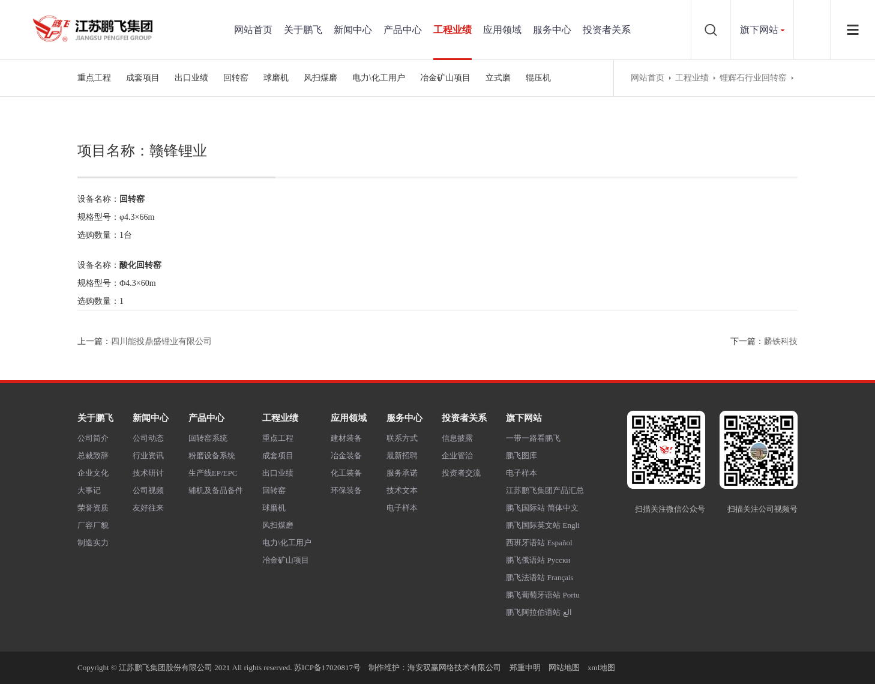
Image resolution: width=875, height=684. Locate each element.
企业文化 (93, 472)
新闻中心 (353, 30)
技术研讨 (148, 472)
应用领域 (502, 30)
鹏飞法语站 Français (539, 577)
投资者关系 (607, 30)
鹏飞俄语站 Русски (538, 559)
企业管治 (457, 455)
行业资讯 (148, 455)
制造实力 (93, 542)
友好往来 (148, 507)
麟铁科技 (781, 341)
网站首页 (253, 30)
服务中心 (552, 30)
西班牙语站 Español (539, 542)
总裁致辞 (93, 455)
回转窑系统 (207, 438)
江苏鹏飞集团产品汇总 (545, 490)
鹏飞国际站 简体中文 (542, 507)
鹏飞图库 (521, 455)
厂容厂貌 (93, 525)
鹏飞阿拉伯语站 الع (538, 612)
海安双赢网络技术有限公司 (454, 667)
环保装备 (346, 490)
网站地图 (564, 667)
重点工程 (94, 77)
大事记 (89, 490)
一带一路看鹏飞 (533, 438)
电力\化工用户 (378, 77)
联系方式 (402, 438)
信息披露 (457, 438)
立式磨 (498, 77)
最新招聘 (402, 455)
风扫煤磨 (320, 77)
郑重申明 (525, 667)
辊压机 (538, 77)
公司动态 (148, 438)
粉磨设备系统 (211, 455)
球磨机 (276, 77)
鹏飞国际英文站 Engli (542, 525)
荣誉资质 (93, 507)
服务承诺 (402, 472)
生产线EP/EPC (213, 472)
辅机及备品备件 (215, 490)
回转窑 (235, 77)
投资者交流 (461, 472)
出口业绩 (191, 77)
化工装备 (346, 472)
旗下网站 (759, 30)
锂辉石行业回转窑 (753, 77)
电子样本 (402, 507)
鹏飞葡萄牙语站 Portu (542, 594)
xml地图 (601, 667)
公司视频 (148, 490)
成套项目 (143, 77)
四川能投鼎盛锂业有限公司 (161, 341)
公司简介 (93, 438)
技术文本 (402, 490)
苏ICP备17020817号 (327, 667)
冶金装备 (346, 455)
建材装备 (346, 438)
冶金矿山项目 (445, 77)
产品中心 (402, 30)
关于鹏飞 (303, 30)
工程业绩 (452, 30)
